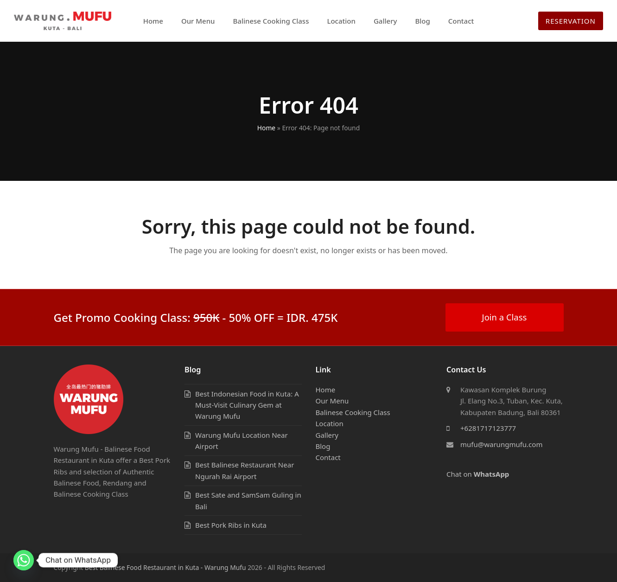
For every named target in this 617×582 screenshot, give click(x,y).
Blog (323, 446)
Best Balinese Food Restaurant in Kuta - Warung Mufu (165, 567)
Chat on (477, 474)
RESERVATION (571, 21)
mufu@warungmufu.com (501, 444)
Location (329, 423)
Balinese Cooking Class (353, 412)
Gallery (327, 435)
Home (266, 127)
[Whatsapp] (23, 560)
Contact (328, 457)
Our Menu (332, 400)
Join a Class (504, 317)
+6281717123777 (488, 428)
